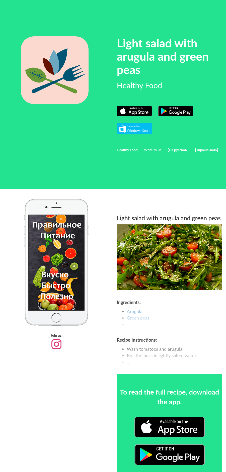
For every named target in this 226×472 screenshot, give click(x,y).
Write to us (152, 150)
